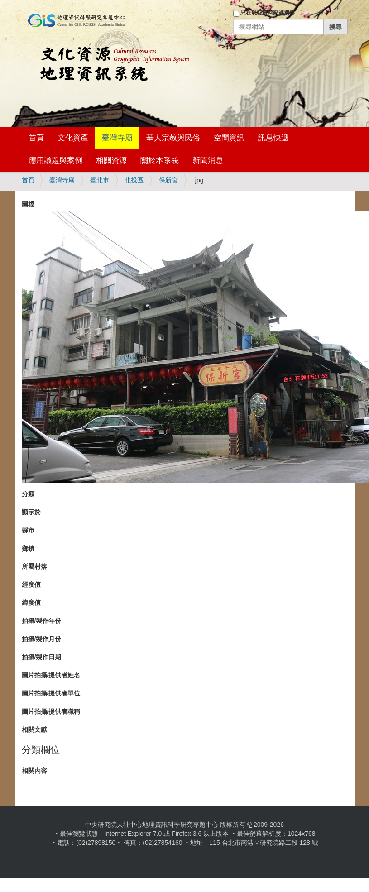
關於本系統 (159, 160)
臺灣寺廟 (117, 138)
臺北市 (99, 180)
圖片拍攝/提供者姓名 (51, 675)
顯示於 (31, 512)
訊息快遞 (273, 138)
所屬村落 (34, 566)
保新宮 (168, 180)
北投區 (134, 180)
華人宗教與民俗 (173, 138)
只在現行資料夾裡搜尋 (267, 13)
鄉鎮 (28, 548)
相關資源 (111, 160)
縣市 (28, 530)
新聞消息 (207, 160)
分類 (28, 494)
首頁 (36, 138)
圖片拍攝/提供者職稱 (51, 711)
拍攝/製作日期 (42, 657)
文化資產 (73, 138)
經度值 (31, 584)
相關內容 (34, 770)
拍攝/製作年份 (42, 620)
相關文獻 (34, 729)
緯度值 (31, 602)
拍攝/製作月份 (42, 639)
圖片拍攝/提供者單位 (51, 693)
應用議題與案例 (55, 160)
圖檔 (28, 204)
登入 (220, 39)
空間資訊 (229, 138)
